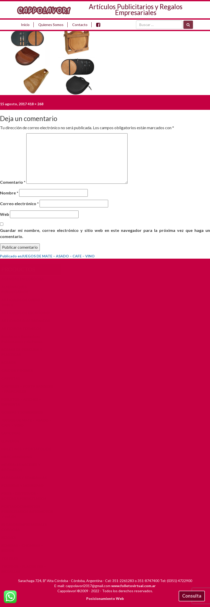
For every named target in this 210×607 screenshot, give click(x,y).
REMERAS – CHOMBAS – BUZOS (25, 548)
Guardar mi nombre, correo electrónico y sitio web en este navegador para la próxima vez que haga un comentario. (105, 233)
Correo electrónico (19, 203)
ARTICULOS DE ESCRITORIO (28, 313)
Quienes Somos (51, 24)
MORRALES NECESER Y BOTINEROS (23, 467)
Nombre (9, 192)
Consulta (191, 596)
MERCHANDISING (19, 457)
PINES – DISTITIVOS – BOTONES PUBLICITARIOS (26, 496)
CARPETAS (13, 378)
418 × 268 (35, 104)
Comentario (13, 182)
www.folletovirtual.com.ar (133, 586)
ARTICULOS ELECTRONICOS (28, 321)
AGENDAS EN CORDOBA (25, 279)
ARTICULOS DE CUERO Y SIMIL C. (25, 302)
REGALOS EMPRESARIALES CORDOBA (27, 527)
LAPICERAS (13, 433)
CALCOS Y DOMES (19, 370)
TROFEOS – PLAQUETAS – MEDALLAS (26, 569)
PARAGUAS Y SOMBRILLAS (27, 478)
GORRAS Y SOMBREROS (24, 412)
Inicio (25, 24)
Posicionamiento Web (105, 598)
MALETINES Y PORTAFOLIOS (29, 449)
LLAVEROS (13, 441)
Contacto (80, 24)
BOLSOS (11, 362)
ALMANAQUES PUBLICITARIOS (17, 289)
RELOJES (11, 537)
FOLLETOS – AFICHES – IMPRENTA (24, 401)
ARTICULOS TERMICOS (24, 328)
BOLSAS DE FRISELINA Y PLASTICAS (24, 352)
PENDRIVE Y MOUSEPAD (25, 485)
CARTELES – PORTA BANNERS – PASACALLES (30, 388)
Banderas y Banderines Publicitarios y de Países (24, 339)
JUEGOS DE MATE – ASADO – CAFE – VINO (29, 422)
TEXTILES (12, 558)
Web (4, 214)
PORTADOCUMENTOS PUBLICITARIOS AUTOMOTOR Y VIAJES (30, 511)
